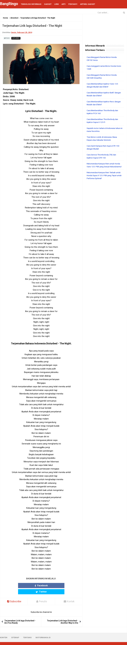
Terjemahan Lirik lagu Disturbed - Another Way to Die (62, 615)
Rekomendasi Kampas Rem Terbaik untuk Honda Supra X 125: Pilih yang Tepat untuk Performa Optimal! (102, 178)
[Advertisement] (104, 202)
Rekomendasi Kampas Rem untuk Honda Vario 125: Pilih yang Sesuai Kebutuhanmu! (102, 166)
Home (5, 18)
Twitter (51, 585)
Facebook (31, 585)
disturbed (14, 18)
